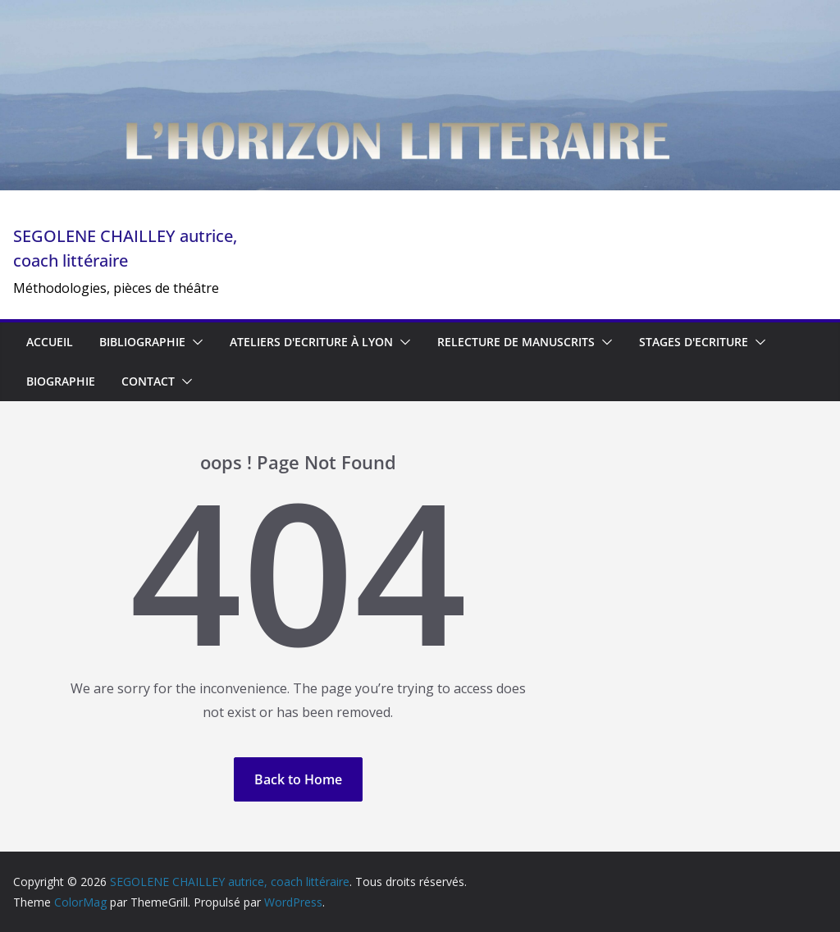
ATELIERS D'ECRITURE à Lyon (311, 342)
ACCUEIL (49, 342)
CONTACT (148, 381)
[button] (194, 342)
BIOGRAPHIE (60, 381)
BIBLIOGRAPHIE (142, 342)
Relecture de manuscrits (516, 342)
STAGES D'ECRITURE (693, 342)
